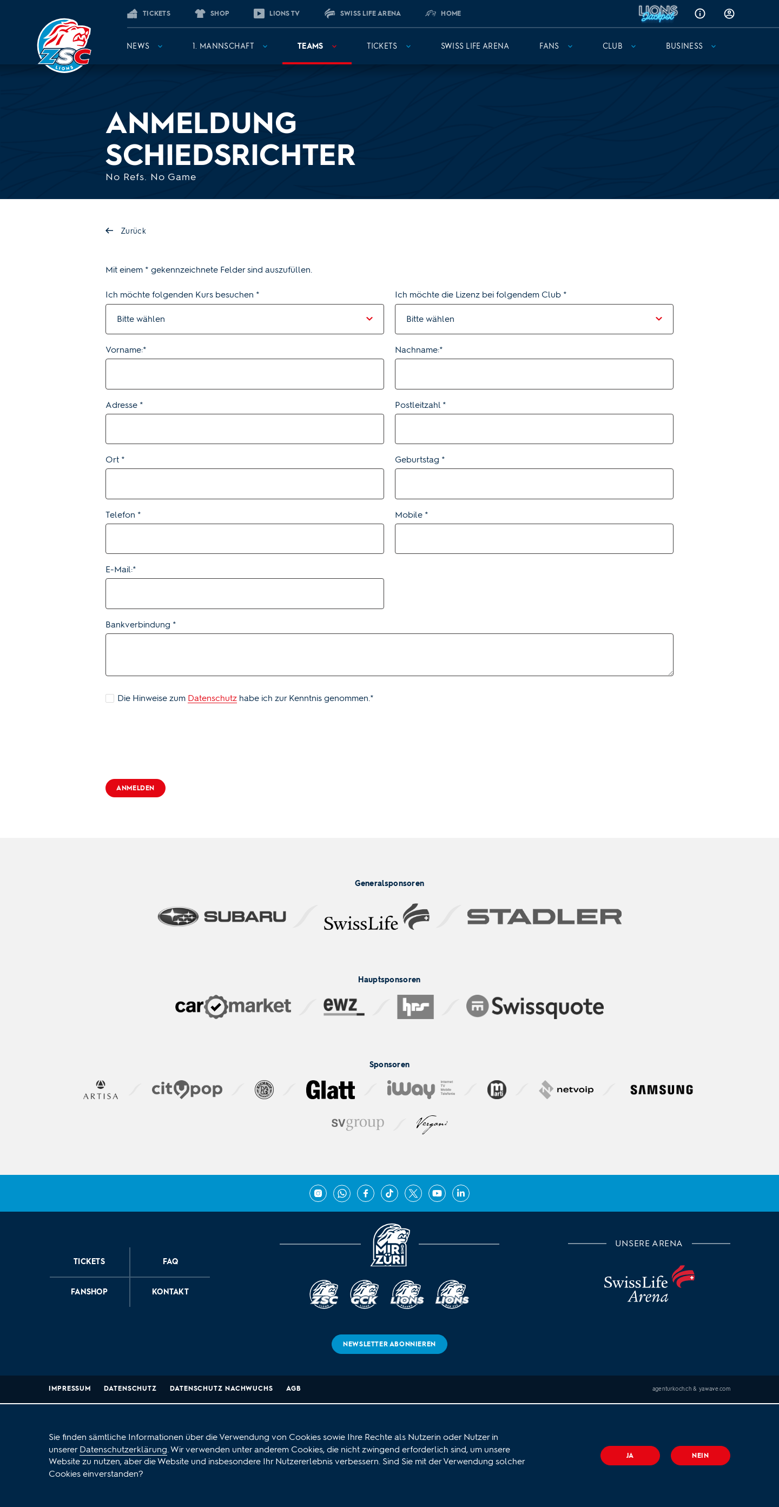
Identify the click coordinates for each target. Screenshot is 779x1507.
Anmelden (136, 788)
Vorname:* (126, 350)
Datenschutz (212, 698)
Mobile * (411, 515)
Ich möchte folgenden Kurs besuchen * (182, 294)
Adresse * (124, 405)
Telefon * (123, 515)
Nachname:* (419, 350)
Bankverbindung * (140, 624)
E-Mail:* (120, 569)
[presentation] (187, 742)
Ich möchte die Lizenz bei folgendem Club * (481, 294)
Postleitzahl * (420, 405)
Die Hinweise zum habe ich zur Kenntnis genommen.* (245, 698)
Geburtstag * (420, 459)
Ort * (115, 459)
